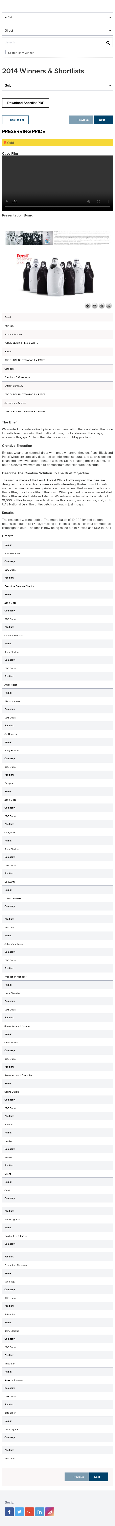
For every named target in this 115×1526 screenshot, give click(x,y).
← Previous (81, 119)
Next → (103, 119)
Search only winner (21, 53)
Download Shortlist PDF (25, 103)
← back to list (15, 119)
